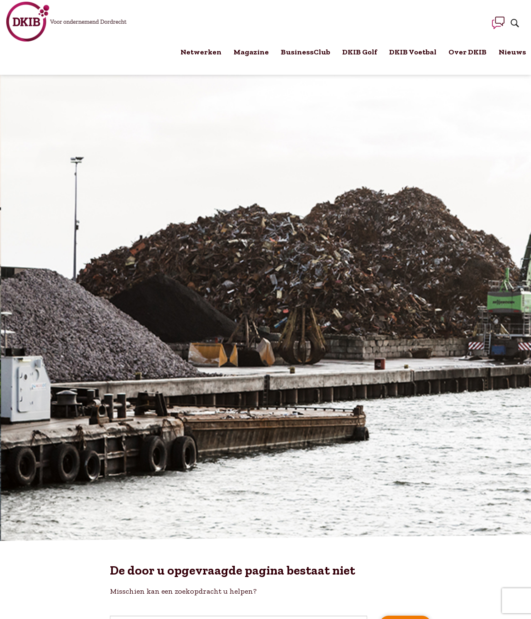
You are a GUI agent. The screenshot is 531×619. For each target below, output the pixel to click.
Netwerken (201, 51)
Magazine (251, 51)
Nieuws (512, 51)
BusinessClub (305, 51)
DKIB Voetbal (412, 51)
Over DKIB (467, 51)
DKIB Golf (359, 51)
